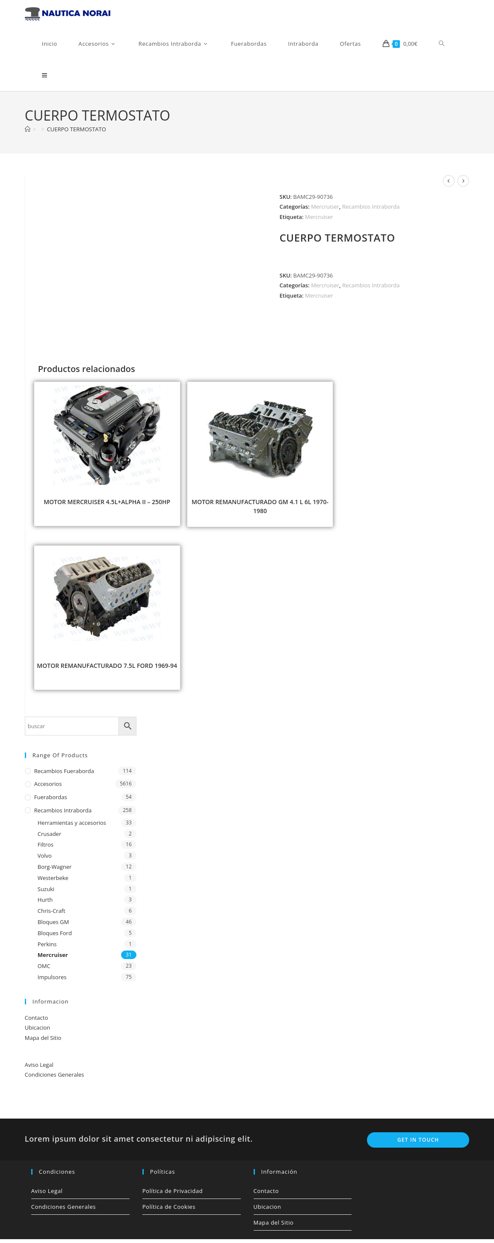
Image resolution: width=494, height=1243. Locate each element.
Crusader (49, 837)
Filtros (45, 848)
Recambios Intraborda (370, 210)
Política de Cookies (168, 1210)
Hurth (45, 903)
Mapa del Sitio (43, 1041)
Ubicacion (37, 1031)
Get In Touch (418, 1143)
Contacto (36, 1021)
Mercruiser (325, 210)
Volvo (45, 859)
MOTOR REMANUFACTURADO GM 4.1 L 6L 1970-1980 (260, 510)
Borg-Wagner (55, 870)
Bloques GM (53, 926)
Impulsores (52, 981)
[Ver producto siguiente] (463, 185)
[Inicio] (27, 133)
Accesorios (48, 787)
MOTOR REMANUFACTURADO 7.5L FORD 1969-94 (107, 669)
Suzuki (46, 892)
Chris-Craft (51, 914)
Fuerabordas (50, 801)
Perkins (47, 947)
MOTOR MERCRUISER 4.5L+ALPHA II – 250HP (107, 506)
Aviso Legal (39, 1068)
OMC (44, 970)
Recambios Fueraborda (64, 774)
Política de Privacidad (172, 1195)
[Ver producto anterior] (449, 185)
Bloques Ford (55, 937)
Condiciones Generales (54, 1078)
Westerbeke (53, 882)
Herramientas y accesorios (72, 826)
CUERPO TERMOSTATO (76, 133)
